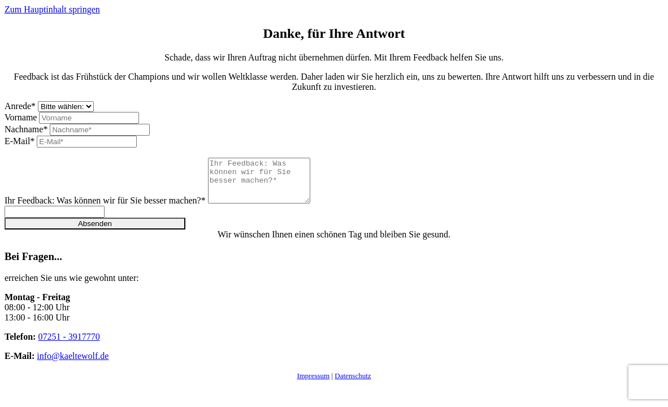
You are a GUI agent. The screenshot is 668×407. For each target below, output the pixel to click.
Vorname (21, 117)
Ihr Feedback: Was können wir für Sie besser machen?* (105, 209)
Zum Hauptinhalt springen (52, 9)
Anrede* (20, 106)
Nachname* (26, 129)
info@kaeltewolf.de (73, 364)
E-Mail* (19, 141)
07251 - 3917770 (68, 345)
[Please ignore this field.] (55, 220)
